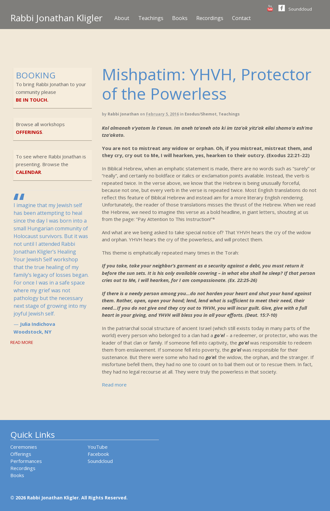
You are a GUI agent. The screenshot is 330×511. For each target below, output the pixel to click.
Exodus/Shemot (201, 114)
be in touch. (32, 99)
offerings (29, 132)
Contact (241, 18)
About (121, 18)
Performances (26, 461)
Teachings (150, 18)
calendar (28, 172)
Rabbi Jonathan (123, 114)
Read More (21, 342)
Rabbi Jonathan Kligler (56, 18)
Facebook (98, 454)
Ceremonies (23, 447)
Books (180, 18)
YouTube (98, 447)
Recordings (209, 18)
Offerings (20, 454)
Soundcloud (300, 9)
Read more (114, 384)
